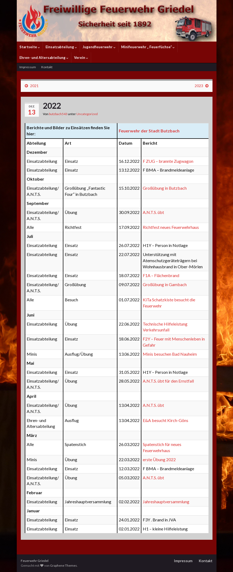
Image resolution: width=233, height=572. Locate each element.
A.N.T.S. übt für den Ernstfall (168, 380)
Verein (81, 57)
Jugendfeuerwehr (99, 47)
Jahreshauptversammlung (166, 501)
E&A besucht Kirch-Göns (165, 420)
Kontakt (46, 67)
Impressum (27, 67)
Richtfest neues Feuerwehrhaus (171, 227)
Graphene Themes (63, 565)
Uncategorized (87, 114)
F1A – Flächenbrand (161, 275)
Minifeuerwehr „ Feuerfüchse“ (148, 47)
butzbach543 (58, 114)
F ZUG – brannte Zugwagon (168, 161)
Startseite (29, 47)
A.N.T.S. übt (153, 212)
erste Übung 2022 (159, 459)
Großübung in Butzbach (165, 187)
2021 (34, 85)
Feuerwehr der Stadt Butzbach (149, 130)
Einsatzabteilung (61, 47)
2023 (199, 85)
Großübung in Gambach (165, 284)
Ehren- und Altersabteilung (43, 57)
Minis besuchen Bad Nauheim (170, 353)
